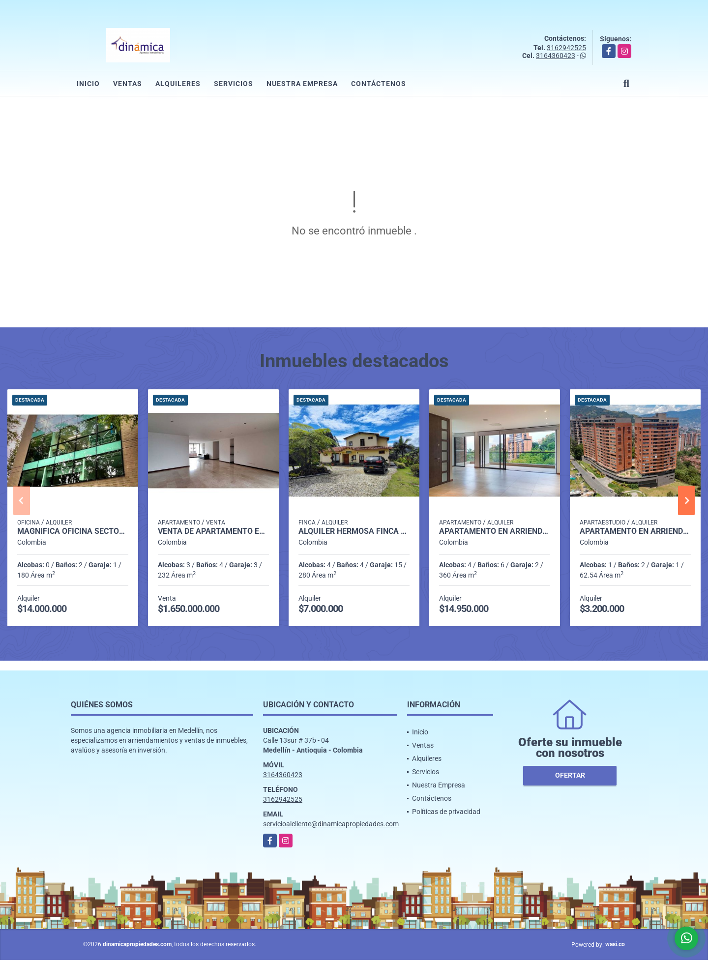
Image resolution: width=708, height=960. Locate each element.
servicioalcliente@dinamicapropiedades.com (331, 824)
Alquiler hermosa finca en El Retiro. (354, 531)
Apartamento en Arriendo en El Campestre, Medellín (494, 531)
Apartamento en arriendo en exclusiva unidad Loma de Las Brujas (635, 531)
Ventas (127, 83)
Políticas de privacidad (446, 811)
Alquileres (178, 83)
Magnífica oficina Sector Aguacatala (72, 531)
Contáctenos (378, 83)
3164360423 (555, 55)
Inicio (88, 83)
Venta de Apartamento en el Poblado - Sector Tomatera (213, 531)
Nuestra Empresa (302, 83)
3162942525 (566, 48)
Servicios (233, 83)
